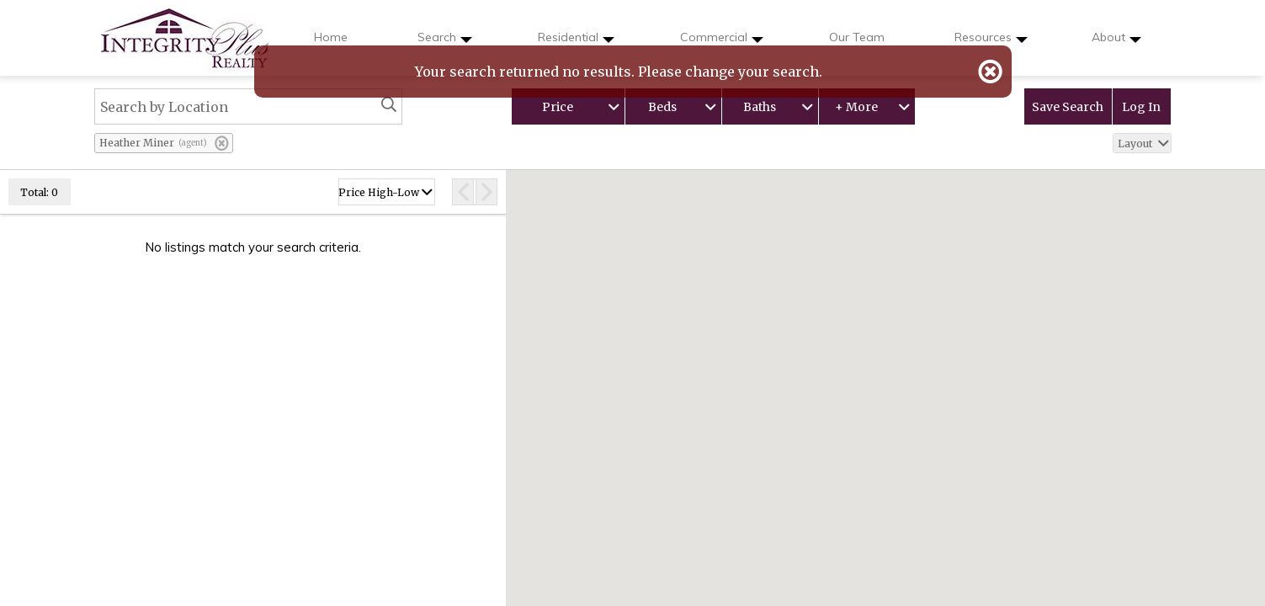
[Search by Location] (248, 106)
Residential (576, 42)
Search (444, 42)
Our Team (857, 37)
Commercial (721, 42)
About (1116, 42)
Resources (991, 42)
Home (331, 37)
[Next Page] (486, 191)
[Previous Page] (462, 191)
